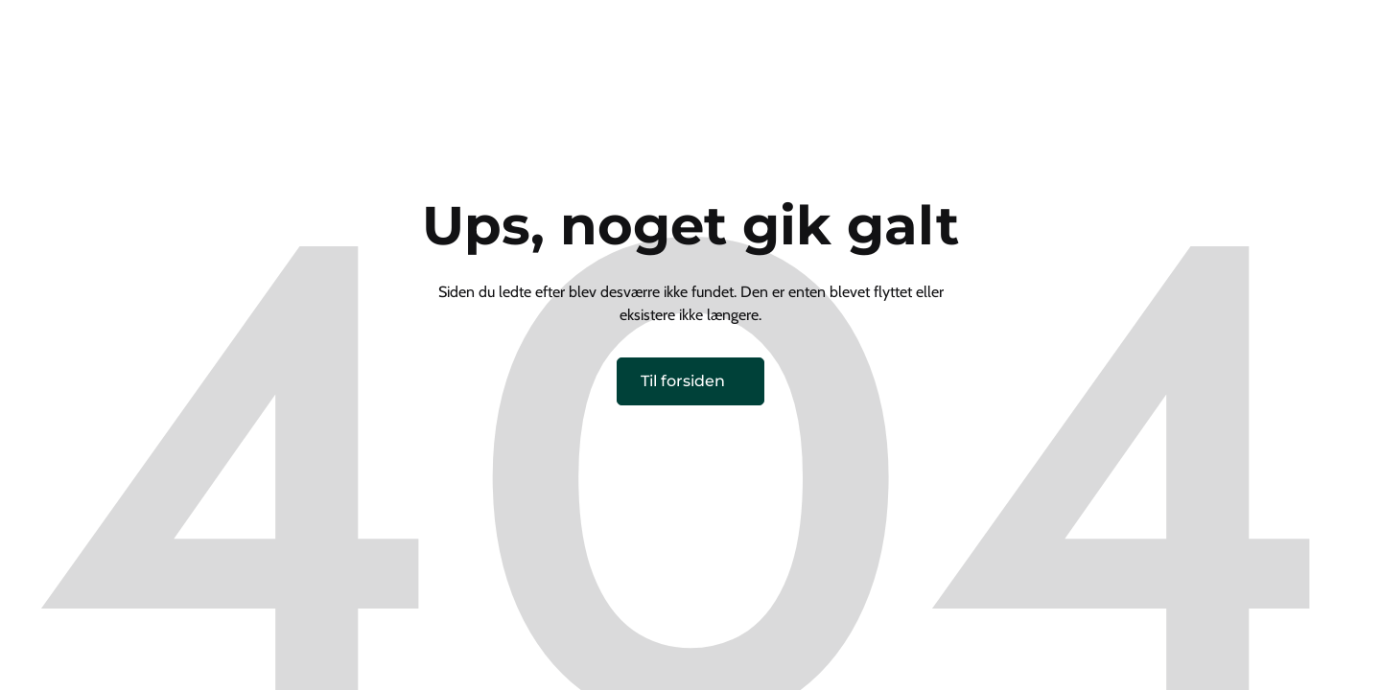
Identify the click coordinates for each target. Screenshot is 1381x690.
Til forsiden (683, 381)
